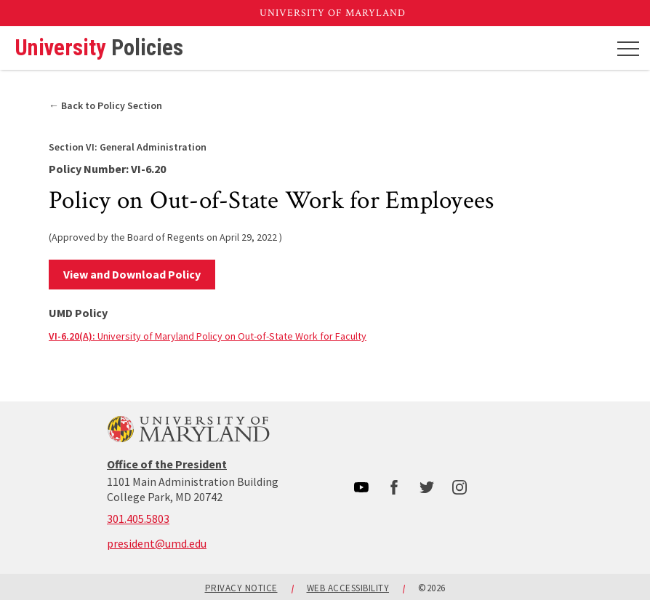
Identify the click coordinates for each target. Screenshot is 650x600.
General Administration (127, 147)
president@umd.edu (156, 543)
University (99, 48)
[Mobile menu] (628, 48)
